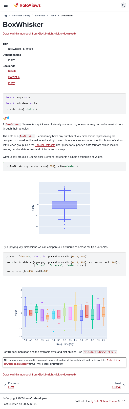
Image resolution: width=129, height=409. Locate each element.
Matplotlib (13, 77)
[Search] (123, 5)
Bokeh (12, 70)
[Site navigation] (6, 5)
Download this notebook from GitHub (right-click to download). (39, 33)
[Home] (6, 15)
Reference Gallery (21, 15)
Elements (40, 15)
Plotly (53, 15)
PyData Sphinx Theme (104, 401)
